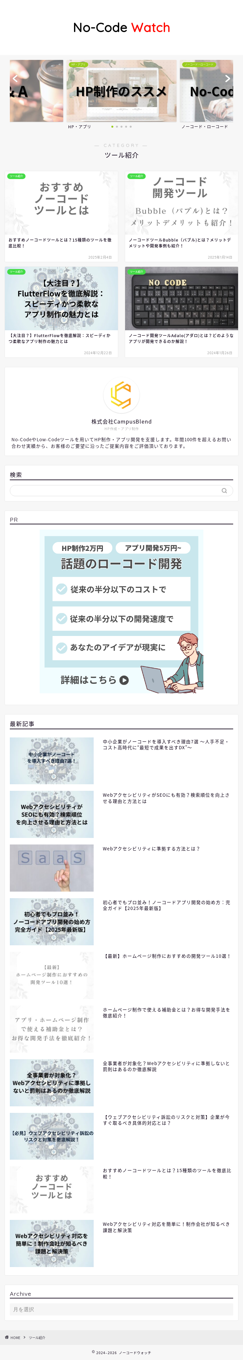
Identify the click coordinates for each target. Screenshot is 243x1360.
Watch (121, 27)
